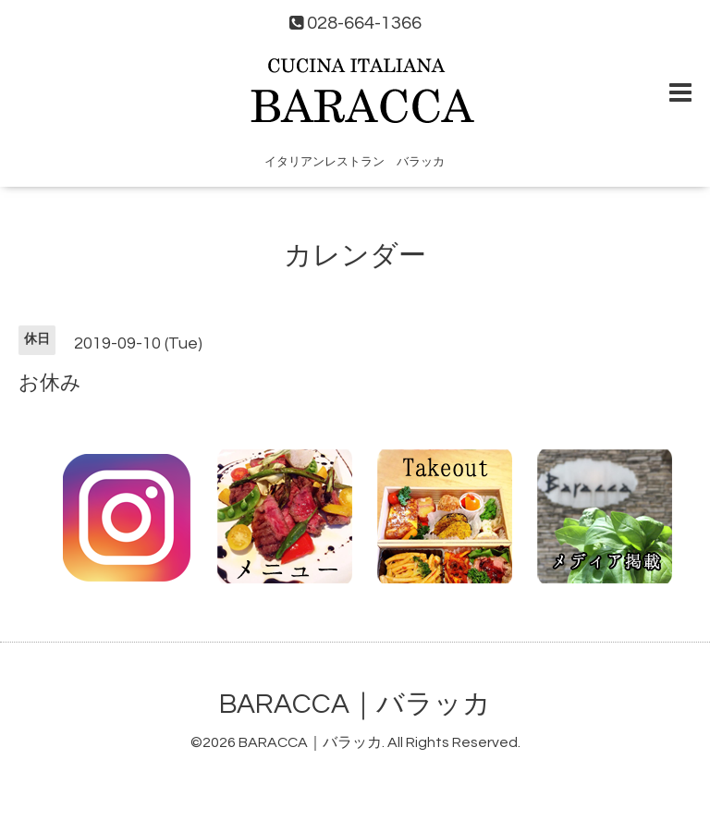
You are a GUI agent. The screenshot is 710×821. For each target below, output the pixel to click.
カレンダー (355, 255)
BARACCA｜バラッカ (355, 704)
